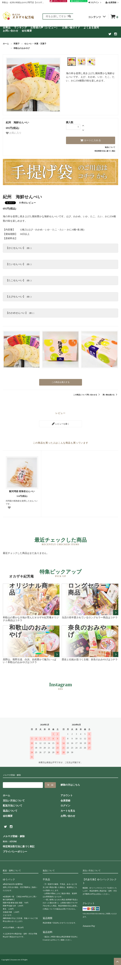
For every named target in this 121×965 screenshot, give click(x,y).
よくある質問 (91, 27)
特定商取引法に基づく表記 (105, 151)
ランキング (20, 27)
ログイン (95, 2)
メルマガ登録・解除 (14, 836)
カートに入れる (90, 140)
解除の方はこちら (70, 784)
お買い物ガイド (71, 27)
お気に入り (13, 132)
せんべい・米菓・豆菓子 (35, 44)
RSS (5, 841)
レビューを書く (60, 423)
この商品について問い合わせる (87, 395)
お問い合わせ (10, 30)
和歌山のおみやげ (22, 48)
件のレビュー (27, 202)
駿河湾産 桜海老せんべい (22, 491)
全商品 (7, 27)
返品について (110, 147)
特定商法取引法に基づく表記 (18, 846)
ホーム (6, 44)
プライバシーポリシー (15, 851)
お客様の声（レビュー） (44, 27)
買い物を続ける (110, 395)
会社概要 (27, 30)
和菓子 (17, 44)
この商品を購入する (61, 382)
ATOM (12, 841)
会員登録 (112, 2)
